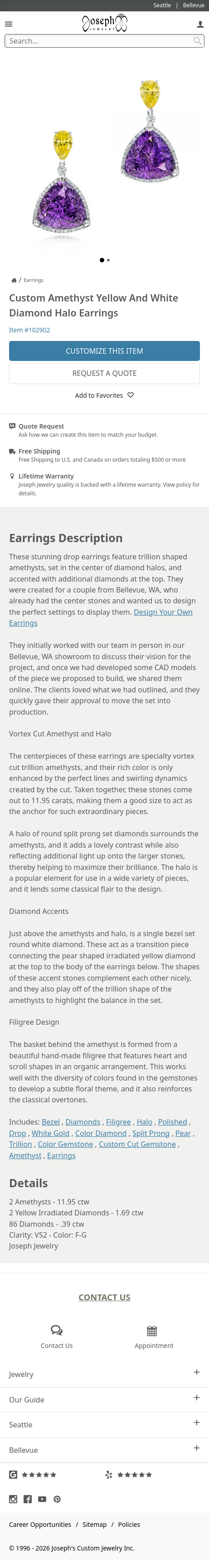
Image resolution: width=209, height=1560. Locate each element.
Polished (172, 1122)
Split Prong (151, 1133)
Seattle (104, 1424)
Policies (129, 1524)
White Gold (50, 1133)
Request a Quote (104, 373)
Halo (144, 1122)
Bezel (51, 1122)
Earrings (61, 1155)
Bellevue (104, 1450)
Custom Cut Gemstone (137, 1144)
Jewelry (104, 1374)
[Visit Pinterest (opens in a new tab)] (59, 1499)
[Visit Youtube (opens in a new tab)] (44, 1499)
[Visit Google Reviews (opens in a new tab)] (57, 1475)
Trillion (20, 1144)
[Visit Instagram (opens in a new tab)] (15, 1499)
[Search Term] (104, 41)
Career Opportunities (40, 1524)
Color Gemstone (65, 1144)
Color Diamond (101, 1133)
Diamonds (83, 1122)
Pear (183, 1133)
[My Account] (200, 24)
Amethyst (25, 1155)
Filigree (118, 1122)
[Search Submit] (197, 41)
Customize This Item (104, 351)
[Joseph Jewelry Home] (14, 280)
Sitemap (95, 1524)
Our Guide (104, 1399)
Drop (17, 1133)
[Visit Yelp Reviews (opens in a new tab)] (152, 1475)
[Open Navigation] (9, 24)
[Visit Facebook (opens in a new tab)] (30, 1499)
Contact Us (104, 1297)
